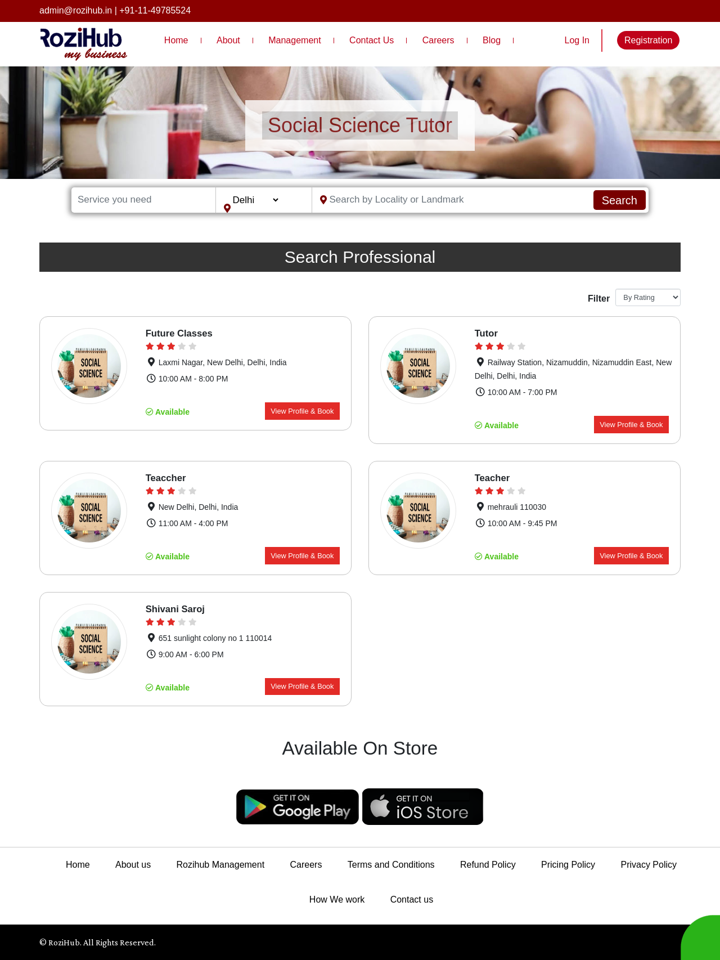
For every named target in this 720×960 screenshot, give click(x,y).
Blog (492, 40)
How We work (336, 899)
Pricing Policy (568, 864)
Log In (577, 40)
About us (133, 864)
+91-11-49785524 (155, 10)
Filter (597, 298)
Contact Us (371, 40)
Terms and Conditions (391, 864)
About (228, 40)
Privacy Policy (648, 864)
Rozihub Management (221, 864)
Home (176, 40)
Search (619, 200)
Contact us (411, 899)
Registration (648, 40)
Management (294, 40)
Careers (438, 40)
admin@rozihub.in (75, 10)
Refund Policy (488, 864)
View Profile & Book (302, 411)
